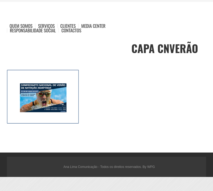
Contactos (71, 30)
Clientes (68, 26)
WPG (151, 167)
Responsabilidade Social (33, 30)
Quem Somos (21, 26)
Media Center (93, 26)
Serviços (46, 26)
